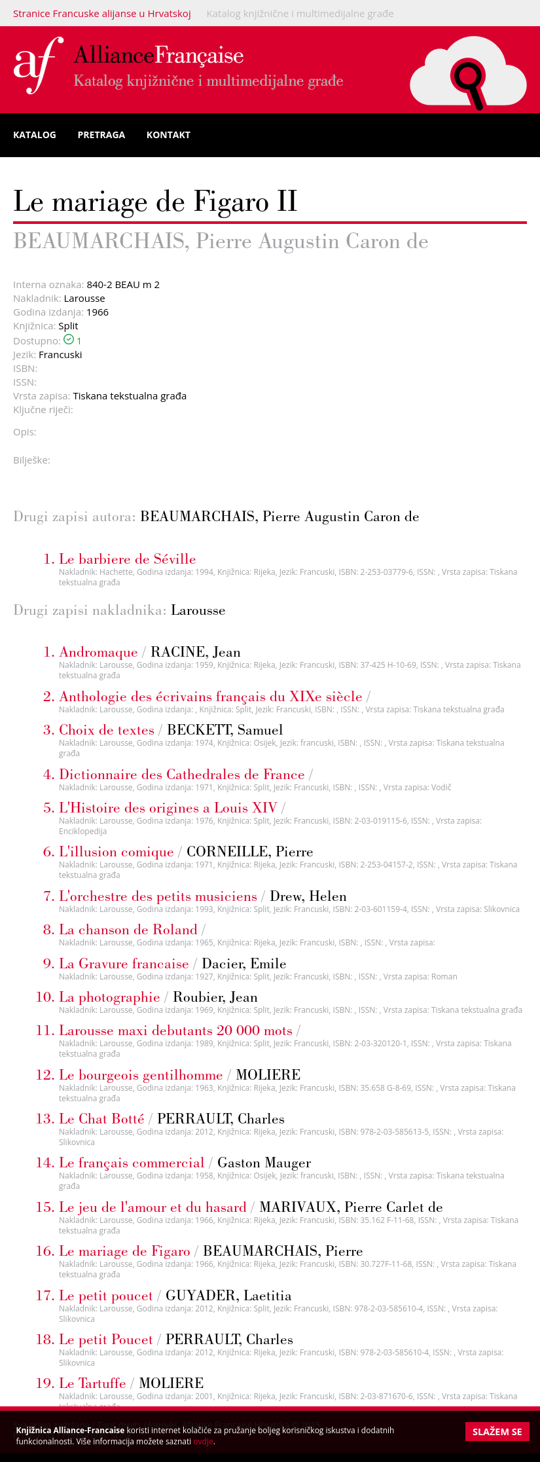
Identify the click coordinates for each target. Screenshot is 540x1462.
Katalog (34, 134)
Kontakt (168, 134)
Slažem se (497, 1431)
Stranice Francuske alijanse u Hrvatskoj (102, 13)
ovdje (203, 1441)
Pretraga (102, 134)
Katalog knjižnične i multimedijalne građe (300, 13)
